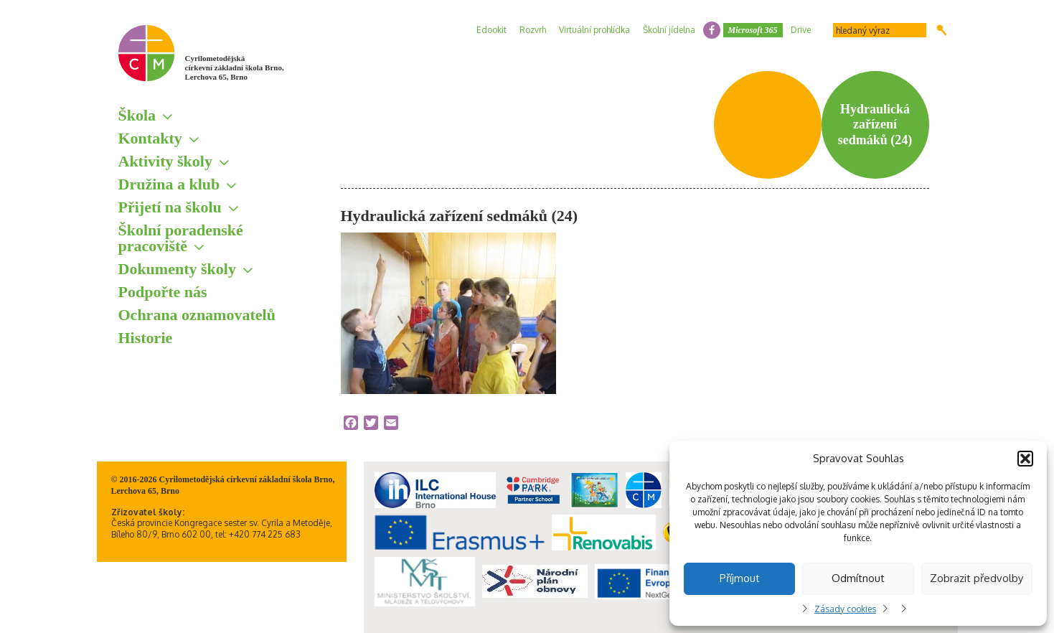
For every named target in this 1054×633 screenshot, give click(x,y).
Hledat (942, 30)
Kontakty (150, 138)
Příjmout (740, 578)
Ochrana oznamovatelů (197, 315)
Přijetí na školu (170, 207)
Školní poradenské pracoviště (180, 238)
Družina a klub (169, 184)
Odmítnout (858, 578)
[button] (1025, 458)
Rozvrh (532, 29)
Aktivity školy (165, 161)
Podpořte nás (162, 292)
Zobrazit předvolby (976, 578)
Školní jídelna (669, 29)
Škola (137, 115)
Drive (801, 29)
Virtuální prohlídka (594, 29)
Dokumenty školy (177, 269)
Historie (145, 338)
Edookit (491, 29)
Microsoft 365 (753, 30)
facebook (711, 30)
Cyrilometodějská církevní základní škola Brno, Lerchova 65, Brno (234, 67)
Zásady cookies (845, 609)
